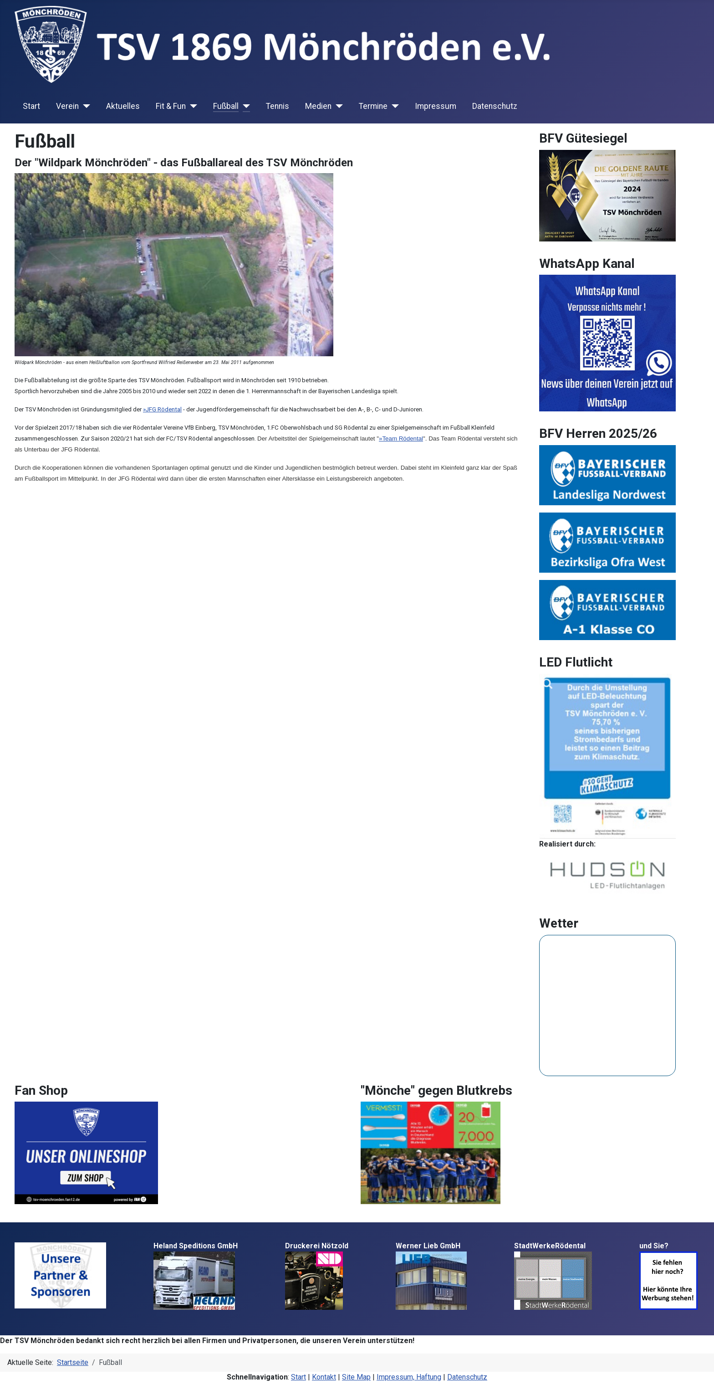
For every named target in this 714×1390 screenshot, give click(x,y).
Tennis (277, 106)
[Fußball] (244, 106)
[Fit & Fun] (191, 106)
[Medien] (337, 106)
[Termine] (393, 106)
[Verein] (84, 106)
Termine (373, 106)
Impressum (435, 106)
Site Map (356, 1377)
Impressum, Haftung (409, 1377)
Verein (67, 106)
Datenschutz (494, 106)
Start (31, 106)
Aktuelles (123, 106)
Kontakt (324, 1377)
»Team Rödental (401, 438)
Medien (318, 106)
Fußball (226, 106)
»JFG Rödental (162, 409)
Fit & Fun (171, 106)
